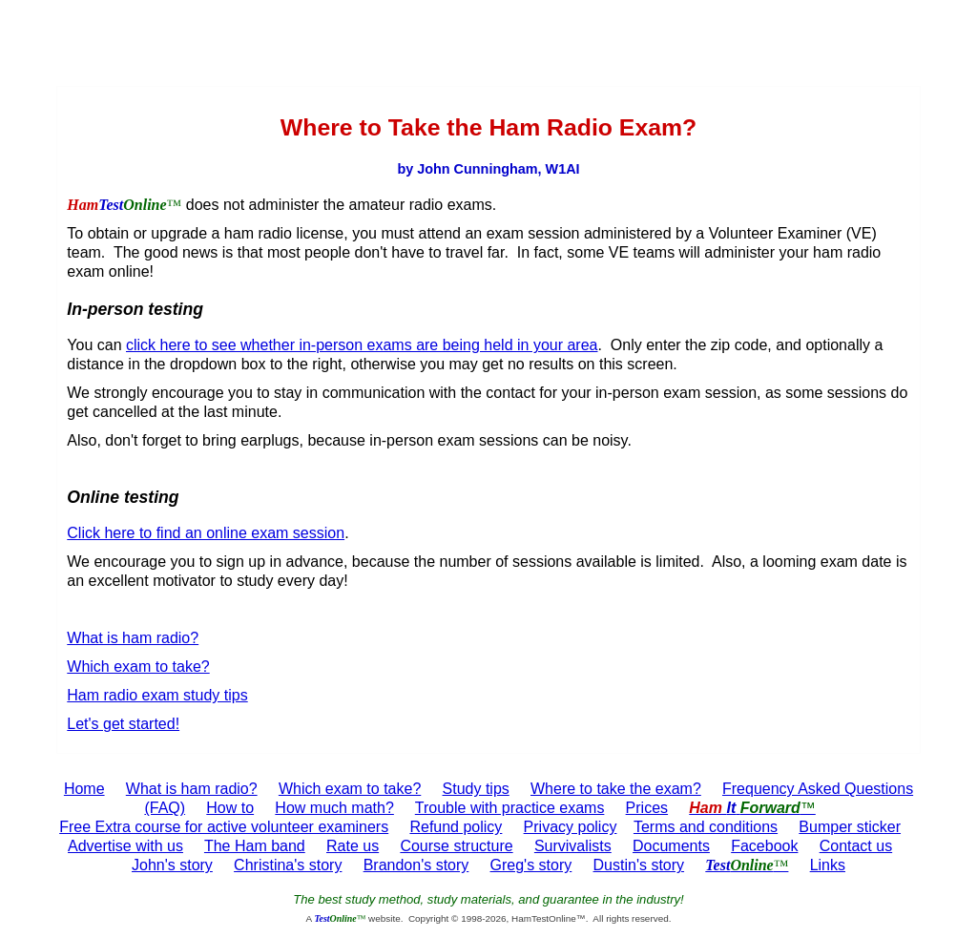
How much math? (334, 808)
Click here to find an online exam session (205, 533)
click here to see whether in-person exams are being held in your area (362, 345)
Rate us (352, 846)
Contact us (856, 846)
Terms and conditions (706, 827)
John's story (172, 865)
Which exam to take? (138, 666)
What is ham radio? (132, 638)
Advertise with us (125, 846)
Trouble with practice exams (510, 808)
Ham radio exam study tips (157, 695)
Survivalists (573, 846)
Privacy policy (570, 827)
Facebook (764, 846)
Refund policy (455, 827)
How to (230, 808)
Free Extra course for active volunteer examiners (223, 827)
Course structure (456, 846)
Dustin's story (639, 865)
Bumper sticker (850, 827)
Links (827, 865)
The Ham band (254, 846)
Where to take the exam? (615, 789)
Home (84, 789)
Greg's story (531, 865)
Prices (647, 808)
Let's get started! (123, 724)
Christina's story (288, 865)
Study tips (476, 789)
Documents (671, 846)
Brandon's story (416, 865)
